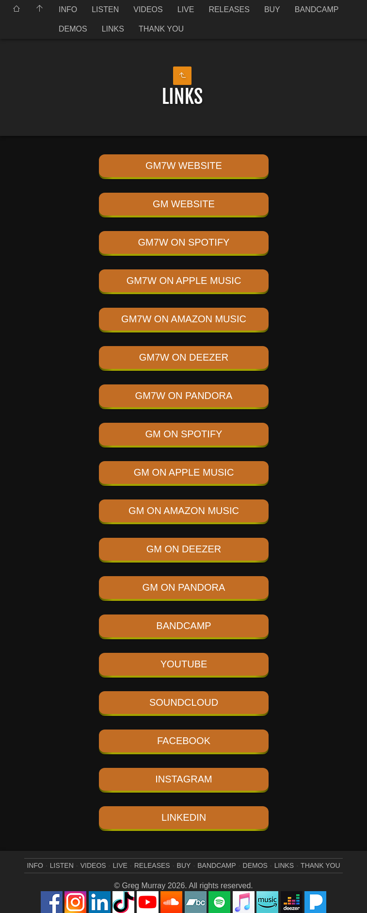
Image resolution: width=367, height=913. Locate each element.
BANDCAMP (317, 9)
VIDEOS (147, 9)
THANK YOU (161, 29)
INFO (68, 9)
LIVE (185, 9)
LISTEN (105, 9)
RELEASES (228, 9)
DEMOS (73, 29)
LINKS (113, 29)
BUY (272, 9)
